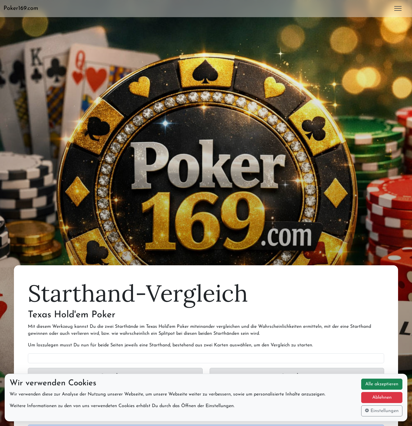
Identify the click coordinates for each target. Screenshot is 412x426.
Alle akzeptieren (381, 384)
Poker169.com (20, 8)
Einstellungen (382, 410)
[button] (23, 8)
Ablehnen (382, 397)
